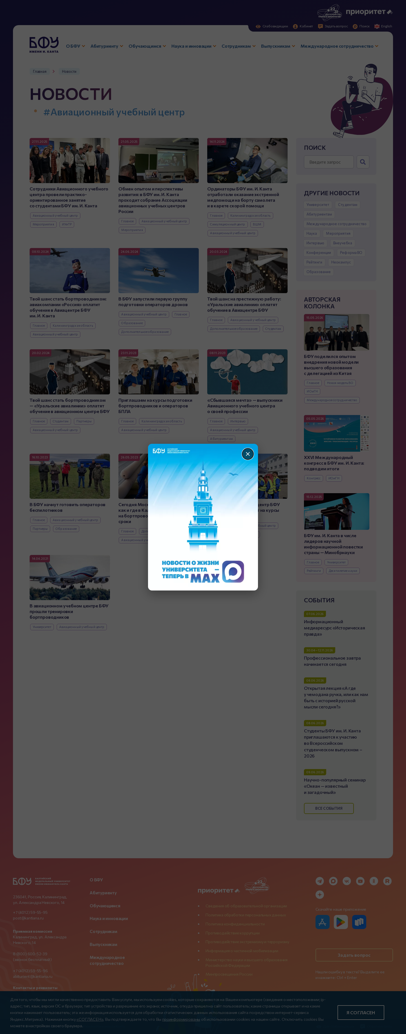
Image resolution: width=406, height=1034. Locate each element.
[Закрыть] (247, 454)
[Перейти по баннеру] (203, 517)
